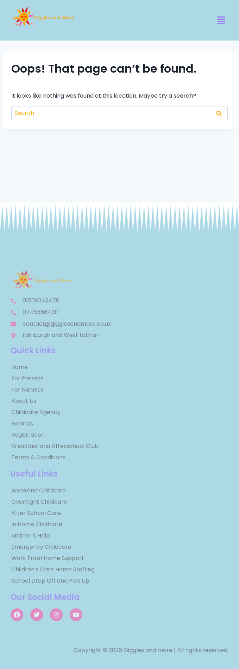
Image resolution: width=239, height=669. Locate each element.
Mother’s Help (30, 536)
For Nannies (27, 390)
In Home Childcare (36, 524)
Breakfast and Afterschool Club (55, 446)
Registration (28, 435)
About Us (23, 401)
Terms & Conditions (38, 457)
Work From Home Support (47, 558)
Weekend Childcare (38, 490)
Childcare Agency (36, 412)
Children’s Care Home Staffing (53, 569)
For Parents (27, 378)
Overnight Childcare (39, 502)
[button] (221, 21)
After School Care (36, 513)
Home (19, 367)
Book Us (22, 423)
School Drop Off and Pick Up (50, 581)
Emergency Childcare (41, 547)
